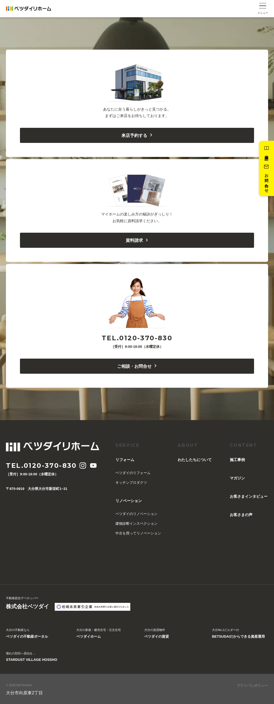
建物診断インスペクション (136, 523)
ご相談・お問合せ (137, 366)
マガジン (237, 478)
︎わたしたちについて (195, 460)
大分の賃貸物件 (156, 634)
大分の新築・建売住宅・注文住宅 (98, 634)
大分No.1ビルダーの (238, 634)
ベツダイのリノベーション (136, 514)
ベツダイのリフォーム (132, 473)
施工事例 (237, 460)
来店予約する (137, 135)
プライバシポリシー (252, 685)
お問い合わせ (266, 178)
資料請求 (266, 150)
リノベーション (128, 501)
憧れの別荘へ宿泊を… (31, 657)
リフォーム (124, 460)
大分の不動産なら (27, 634)
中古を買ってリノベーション (138, 533)
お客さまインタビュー (249, 496)
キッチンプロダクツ (131, 482)
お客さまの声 (241, 515)
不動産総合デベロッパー (27, 603)
